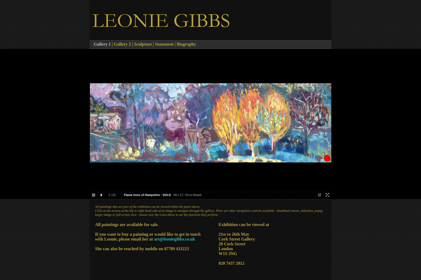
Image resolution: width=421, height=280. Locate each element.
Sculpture (143, 44)
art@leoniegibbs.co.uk (174, 239)
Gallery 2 (123, 44)
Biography (186, 44)
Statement (165, 44)
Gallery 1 (102, 44)
